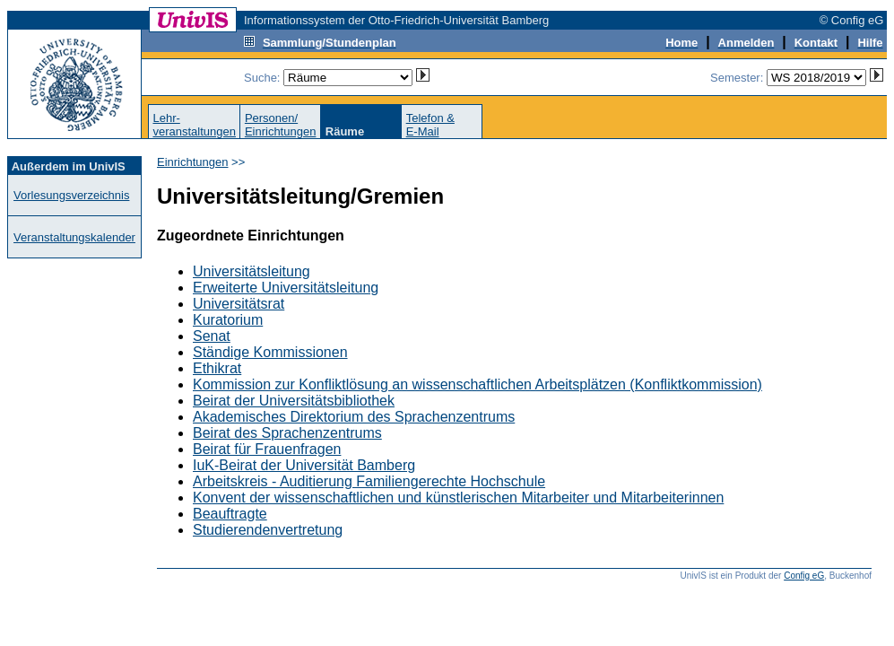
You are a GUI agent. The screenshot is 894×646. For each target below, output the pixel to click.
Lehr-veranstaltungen (194, 124)
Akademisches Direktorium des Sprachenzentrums (354, 416)
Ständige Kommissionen (270, 352)
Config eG (804, 576)
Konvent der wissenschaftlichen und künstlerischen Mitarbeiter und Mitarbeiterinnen (458, 497)
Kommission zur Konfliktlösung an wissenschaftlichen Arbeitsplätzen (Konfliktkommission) (477, 384)
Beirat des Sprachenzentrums (287, 433)
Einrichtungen (193, 162)
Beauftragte (230, 513)
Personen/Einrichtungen (281, 124)
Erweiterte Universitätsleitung (285, 287)
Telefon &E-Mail (430, 124)
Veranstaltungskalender (74, 237)
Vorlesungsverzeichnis (71, 195)
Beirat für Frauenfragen (267, 449)
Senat (211, 336)
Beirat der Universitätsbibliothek (294, 400)
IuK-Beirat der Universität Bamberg (304, 465)
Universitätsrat (238, 303)
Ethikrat (217, 368)
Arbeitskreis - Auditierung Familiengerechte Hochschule (369, 481)
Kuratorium (228, 319)
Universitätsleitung (251, 271)
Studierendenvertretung (268, 529)
